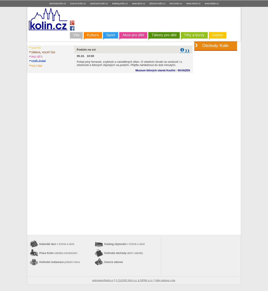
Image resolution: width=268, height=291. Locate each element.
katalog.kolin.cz (120, 3)
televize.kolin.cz (157, 3)
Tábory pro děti (164, 35)
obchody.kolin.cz (57, 3)
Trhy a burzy (194, 35)
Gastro (217, 35)
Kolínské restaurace (59, 262)
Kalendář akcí (56, 244)
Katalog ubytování (124, 244)
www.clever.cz (193, 3)
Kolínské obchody (123, 253)
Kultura (93, 35)
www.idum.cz (138, 3)
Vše (76, 35)
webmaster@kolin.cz (102, 280)
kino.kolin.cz (176, 3)
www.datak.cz (212, 3)
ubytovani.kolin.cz (99, 3)
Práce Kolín (58, 253)
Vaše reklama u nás (165, 280)
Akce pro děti (133, 35)
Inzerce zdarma (113, 262)
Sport (110, 35)
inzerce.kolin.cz (78, 3)
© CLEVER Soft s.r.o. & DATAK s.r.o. (134, 280)
